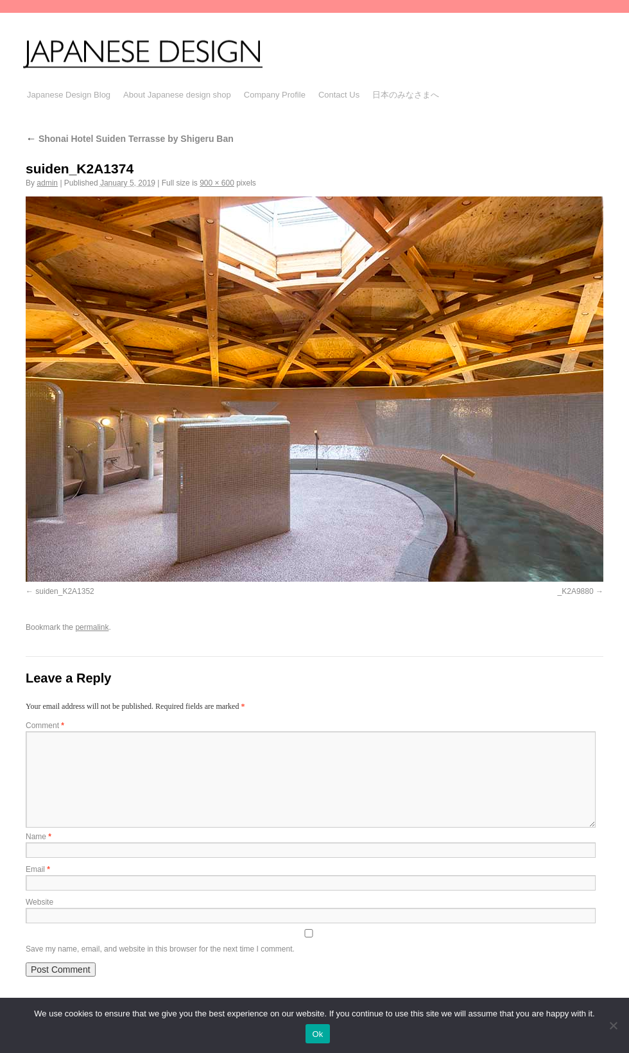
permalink (91, 627)
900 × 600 (217, 182)
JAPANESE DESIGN (159, 52)
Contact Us (338, 95)
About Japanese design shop (177, 95)
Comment (45, 725)
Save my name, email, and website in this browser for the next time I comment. (160, 948)
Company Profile (275, 95)
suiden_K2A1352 (64, 591)
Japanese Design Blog (68, 95)
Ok (317, 1034)
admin (47, 182)
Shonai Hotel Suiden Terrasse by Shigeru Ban (130, 139)
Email (38, 869)
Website (39, 902)
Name (38, 836)
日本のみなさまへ (405, 95)
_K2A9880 (576, 591)
